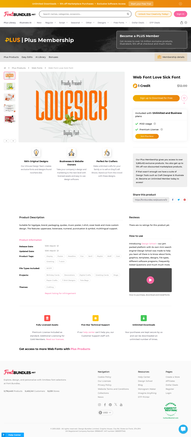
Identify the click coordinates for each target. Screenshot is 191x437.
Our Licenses (104, 381)
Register (170, 389)
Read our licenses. (55, 339)
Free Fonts (119, 22)
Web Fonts (37, 68)
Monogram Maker (147, 389)
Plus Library (10, 22)
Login (168, 393)
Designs (102, 22)
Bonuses (53, 57)
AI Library (41, 57)
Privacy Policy (104, 385)
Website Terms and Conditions (113, 389)
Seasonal (75, 22)
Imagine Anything (147, 393)
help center (89, 332)
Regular (49, 22)
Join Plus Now (147, 136)
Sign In (180, 14)
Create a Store (173, 377)
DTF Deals (155, 22)
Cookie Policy (104, 377)
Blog (140, 385)
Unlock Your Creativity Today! (153, 14)
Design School (148, 243)
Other (89, 22)
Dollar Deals (138, 22)
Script (62, 22)
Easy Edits (27, 57)
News (101, 397)
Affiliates (170, 381)
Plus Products (11, 57)
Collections (103, 393)
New (39, 22)
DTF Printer (143, 397)
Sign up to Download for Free (156, 98)
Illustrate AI (25, 22)
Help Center (144, 377)
